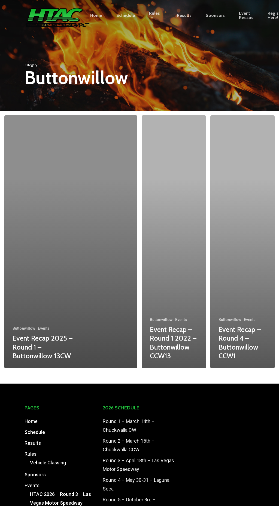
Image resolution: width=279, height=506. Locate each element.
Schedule (35, 432)
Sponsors (35, 474)
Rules (31, 454)
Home (31, 421)
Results (33, 443)
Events (44, 328)
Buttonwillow (24, 328)
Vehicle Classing (48, 462)
